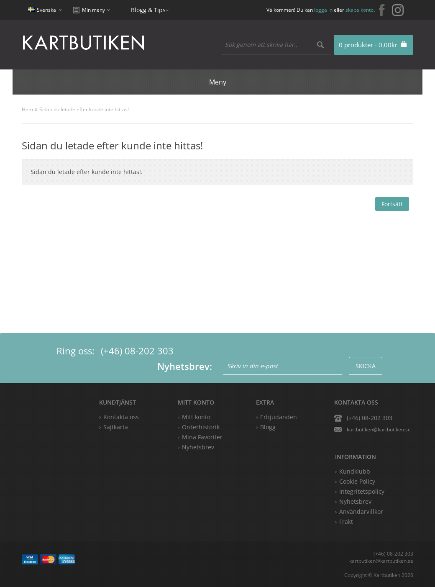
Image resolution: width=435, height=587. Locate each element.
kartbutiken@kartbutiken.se (379, 429)
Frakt (346, 521)
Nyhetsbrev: (184, 366)
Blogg (268, 427)
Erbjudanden (278, 417)
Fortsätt (392, 204)
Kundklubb (354, 471)
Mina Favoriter (202, 437)
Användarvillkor (361, 511)
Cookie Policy (357, 481)
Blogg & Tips (148, 10)
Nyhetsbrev (198, 447)
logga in (323, 9)
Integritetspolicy (361, 491)
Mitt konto (196, 417)
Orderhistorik (201, 427)
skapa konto (359, 9)
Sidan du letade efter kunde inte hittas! (84, 109)
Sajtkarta (115, 427)
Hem (27, 109)
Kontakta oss (121, 417)
